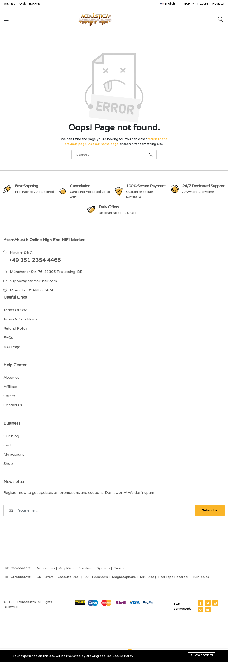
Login (204, 3)
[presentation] (38, 527)
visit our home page (103, 144)
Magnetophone (124, 577)
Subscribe (209, 510)
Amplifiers (66, 568)
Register (218, 3)
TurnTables (201, 577)
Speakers (86, 568)
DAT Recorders (96, 577)
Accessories (46, 568)
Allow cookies (202, 655)
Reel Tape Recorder (173, 577)
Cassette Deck (69, 577)
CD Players (45, 577)
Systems (103, 568)
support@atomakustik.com (33, 281)
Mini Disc (147, 577)
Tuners (119, 568)
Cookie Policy (122, 656)
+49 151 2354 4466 (35, 260)
